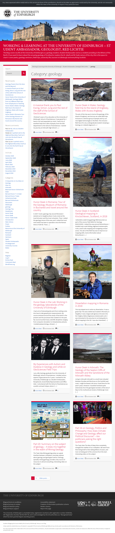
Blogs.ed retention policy (11, 506)
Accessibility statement (47, 502)
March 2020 (9, 164)
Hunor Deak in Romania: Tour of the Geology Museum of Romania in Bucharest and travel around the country (50, 206)
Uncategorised (10, 243)
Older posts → (44, 478)
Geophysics (9, 211)
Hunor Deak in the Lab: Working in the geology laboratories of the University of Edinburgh (50, 304)
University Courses (11, 246)
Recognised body (66, 515)
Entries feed (9, 260)
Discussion (8, 202)
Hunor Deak (9, 213)
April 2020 (8, 162)
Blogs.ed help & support (11, 509)
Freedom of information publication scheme (54, 504)
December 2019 (10, 169)
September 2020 (10, 158)
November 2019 (10, 171)
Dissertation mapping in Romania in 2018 (91, 304)
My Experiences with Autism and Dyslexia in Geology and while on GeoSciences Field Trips (49, 366)
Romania (8, 233)
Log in (7, 258)
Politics (7, 226)
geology (8, 207)
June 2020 (8, 160)
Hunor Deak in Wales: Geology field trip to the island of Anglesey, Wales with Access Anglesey (92, 108)
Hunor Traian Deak (11, 218)
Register (8, 256)
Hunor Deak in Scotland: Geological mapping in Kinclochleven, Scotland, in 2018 (91, 213)
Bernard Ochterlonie (11, 200)
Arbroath (8, 187)
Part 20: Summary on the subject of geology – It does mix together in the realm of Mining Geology (49, 446)
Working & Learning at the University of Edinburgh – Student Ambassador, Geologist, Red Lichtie (57, 47)
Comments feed (10, 262)
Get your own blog (41, 523)
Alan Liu (8, 185)
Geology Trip (9, 209)
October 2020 (9, 156)
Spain (7, 239)
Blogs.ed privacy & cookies (11, 504)
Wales (7, 248)
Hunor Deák (9, 215)
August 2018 (9, 173)
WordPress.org (10, 264)
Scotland (8, 235)
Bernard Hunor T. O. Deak (13, 194)
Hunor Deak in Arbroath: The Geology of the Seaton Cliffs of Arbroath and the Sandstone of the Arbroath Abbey (92, 371)
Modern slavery (45, 506)
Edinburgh (8, 205)
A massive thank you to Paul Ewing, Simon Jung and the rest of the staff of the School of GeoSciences (50, 109)
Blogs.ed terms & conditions (12, 502)
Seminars (8, 237)
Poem (7, 224)
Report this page (45, 509)
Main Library (9, 222)
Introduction (9, 220)
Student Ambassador (12, 241)
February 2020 (10, 167)
